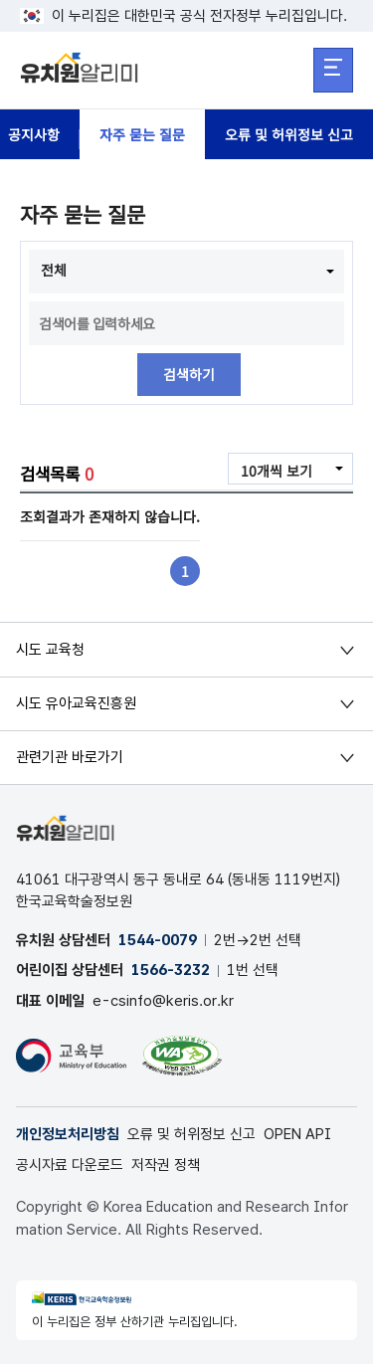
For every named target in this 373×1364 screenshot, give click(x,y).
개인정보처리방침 (67, 1134)
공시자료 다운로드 (69, 1165)
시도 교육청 (50, 650)
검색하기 (189, 375)
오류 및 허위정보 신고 (289, 134)
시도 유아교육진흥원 (76, 703)
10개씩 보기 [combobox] (276, 471)
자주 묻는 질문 (142, 134)
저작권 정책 (165, 1165)
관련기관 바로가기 (69, 757)
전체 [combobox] (54, 270)
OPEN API (297, 1134)
